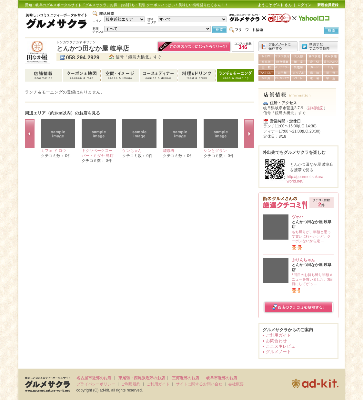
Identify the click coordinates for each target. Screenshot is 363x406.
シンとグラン (215, 150)
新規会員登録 (327, 5)
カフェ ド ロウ (53, 150)
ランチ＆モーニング (235, 75)
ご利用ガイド (278, 335)
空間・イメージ (121, 75)
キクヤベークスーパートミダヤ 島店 (98, 153)
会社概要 (236, 384)
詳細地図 (316, 108)
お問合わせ (276, 340)
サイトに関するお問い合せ (199, 384)
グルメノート (278, 351)
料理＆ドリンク (197, 75)
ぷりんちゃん (303, 260)
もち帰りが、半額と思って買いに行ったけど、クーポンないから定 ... (311, 236)
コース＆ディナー (159, 75)
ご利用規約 (130, 384)
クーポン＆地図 (82, 75)
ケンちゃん (132, 150)
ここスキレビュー (282, 346)
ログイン (304, 5)
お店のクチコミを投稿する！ (299, 307)
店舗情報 (44, 75)
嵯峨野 (169, 150)
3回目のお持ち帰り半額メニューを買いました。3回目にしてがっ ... (312, 279)
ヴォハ (297, 216)
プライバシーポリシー (95, 384)
